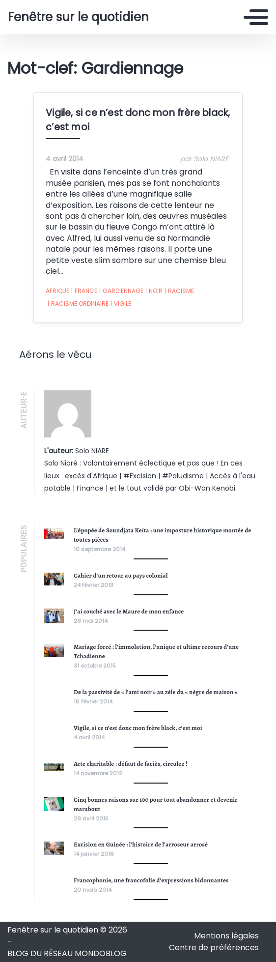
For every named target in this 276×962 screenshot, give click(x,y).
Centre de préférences (214, 947)
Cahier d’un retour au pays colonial (121, 575)
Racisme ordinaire (78, 303)
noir (154, 291)
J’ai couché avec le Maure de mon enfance (129, 611)
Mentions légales (226, 935)
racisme (179, 291)
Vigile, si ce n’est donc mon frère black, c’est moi (138, 728)
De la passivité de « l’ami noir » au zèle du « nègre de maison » (156, 692)
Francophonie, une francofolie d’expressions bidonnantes (151, 880)
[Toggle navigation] (256, 17)
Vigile (120, 303)
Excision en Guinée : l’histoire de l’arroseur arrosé (141, 844)
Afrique (57, 291)
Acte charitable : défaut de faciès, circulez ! (131, 763)
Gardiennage (121, 291)
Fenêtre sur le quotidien (78, 17)
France (84, 291)
